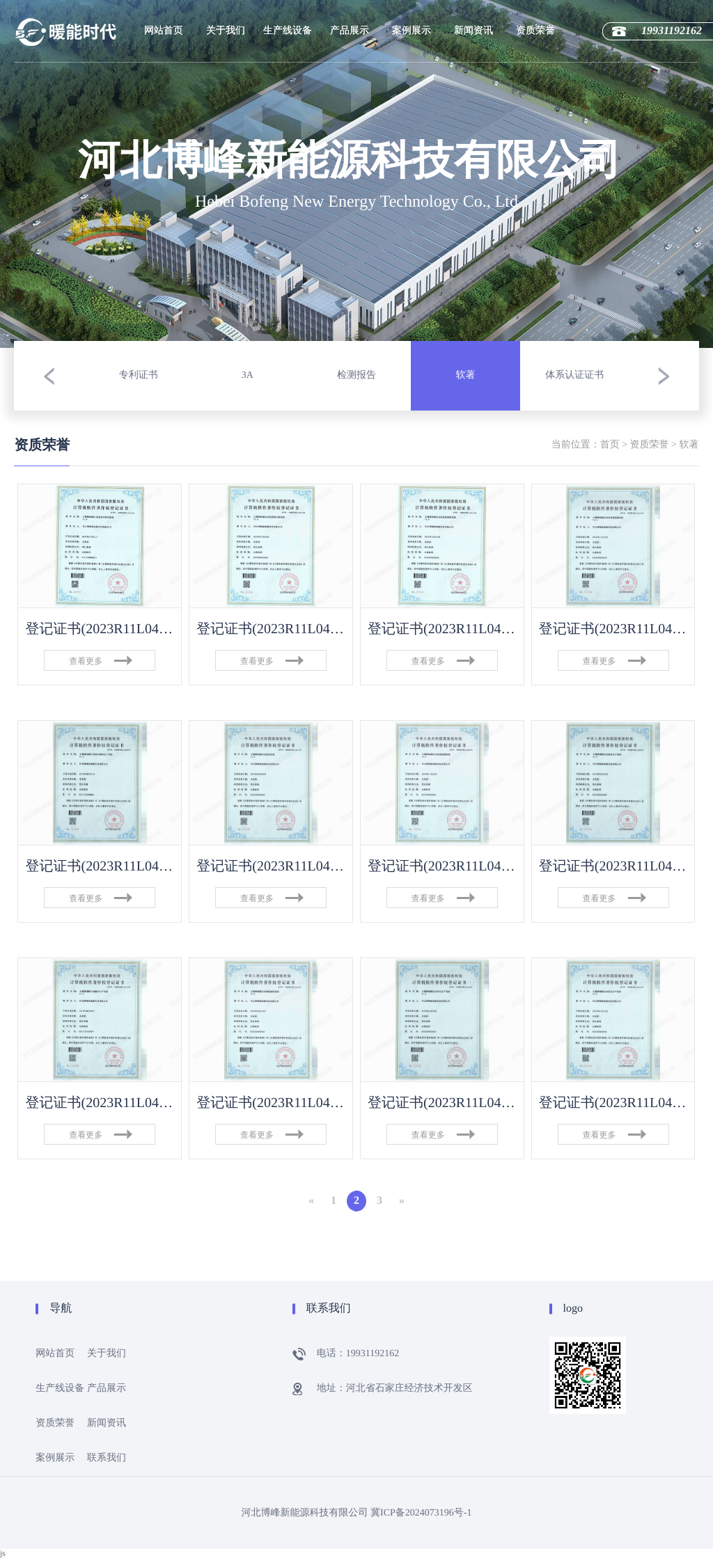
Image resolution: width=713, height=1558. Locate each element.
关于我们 (225, 31)
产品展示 (349, 31)
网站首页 (163, 31)
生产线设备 (287, 31)
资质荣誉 (535, 31)
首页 (610, 445)
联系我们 (106, 1458)
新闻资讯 (473, 31)
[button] (49, 376)
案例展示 (411, 31)
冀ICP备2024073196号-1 (420, 1513)
